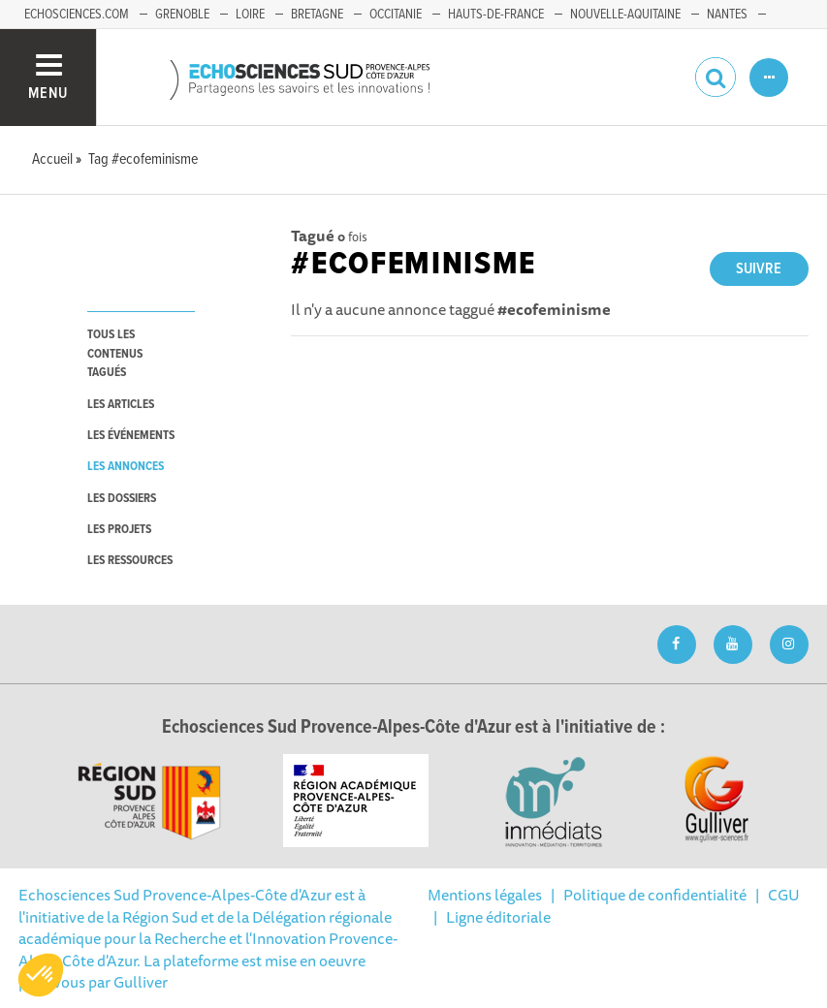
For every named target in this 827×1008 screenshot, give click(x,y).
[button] (40, 975)
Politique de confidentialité (655, 894)
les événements (131, 435)
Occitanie (395, 14)
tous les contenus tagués (115, 354)
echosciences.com (76, 14)
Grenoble (182, 14)
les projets (119, 529)
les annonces (125, 466)
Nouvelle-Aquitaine (625, 14)
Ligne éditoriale (498, 916)
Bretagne (317, 14)
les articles (120, 404)
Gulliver (140, 981)
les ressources (130, 560)
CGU (784, 894)
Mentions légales (485, 894)
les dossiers (121, 498)
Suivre (758, 269)
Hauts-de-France (496, 14)
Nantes (727, 14)
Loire (250, 14)
